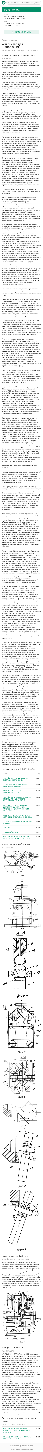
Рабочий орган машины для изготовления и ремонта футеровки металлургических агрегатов (16, 808)
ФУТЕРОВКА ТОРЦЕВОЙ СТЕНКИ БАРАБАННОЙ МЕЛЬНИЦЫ (15, 785)
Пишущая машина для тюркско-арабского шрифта (17, 1438)
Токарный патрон (10, 832)
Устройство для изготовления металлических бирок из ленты (16, 838)
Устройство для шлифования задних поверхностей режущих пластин (17, 1430)
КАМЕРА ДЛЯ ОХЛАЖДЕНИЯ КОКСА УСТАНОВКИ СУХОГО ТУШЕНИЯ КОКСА (17, 816)
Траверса (7, 828)
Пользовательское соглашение (21, 1449)
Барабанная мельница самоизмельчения (12, 792)
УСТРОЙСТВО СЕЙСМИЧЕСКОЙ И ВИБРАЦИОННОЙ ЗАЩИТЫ (15, 779)
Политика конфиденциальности (21, 1446)
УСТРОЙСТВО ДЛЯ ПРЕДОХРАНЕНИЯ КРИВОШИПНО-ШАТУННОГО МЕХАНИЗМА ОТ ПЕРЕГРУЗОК (17, 799)
